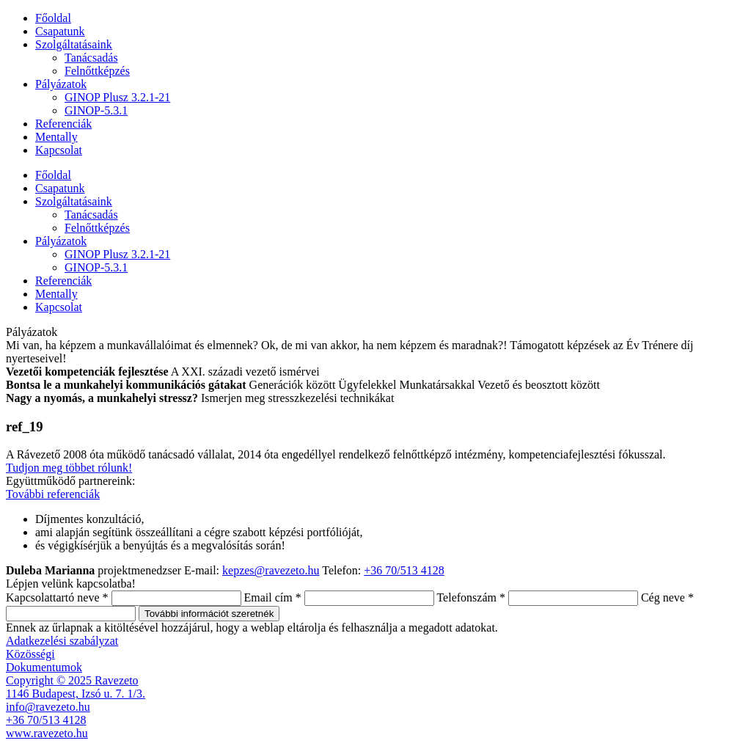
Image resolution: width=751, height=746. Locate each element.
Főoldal (53, 18)
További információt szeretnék (209, 613)
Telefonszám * (470, 597)
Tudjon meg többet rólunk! (69, 467)
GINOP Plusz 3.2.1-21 (117, 97)
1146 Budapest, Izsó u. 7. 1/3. (75, 693)
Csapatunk (60, 31)
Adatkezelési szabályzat (62, 641)
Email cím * (272, 597)
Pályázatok (61, 84)
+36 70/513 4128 (404, 570)
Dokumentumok (44, 667)
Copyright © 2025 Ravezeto (72, 680)
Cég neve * (667, 597)
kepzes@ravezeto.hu (270, 570)
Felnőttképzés (97, 71)
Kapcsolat (58, 150)
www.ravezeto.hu (47, 733)
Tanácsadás (91, 57)
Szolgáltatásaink (73, 44)
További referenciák (53, 494)
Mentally (56, 137)
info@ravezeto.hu (48, 707)
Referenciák (63, 123)
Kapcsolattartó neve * (57, 597)
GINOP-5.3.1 (96, 110)
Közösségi (30, 654)
